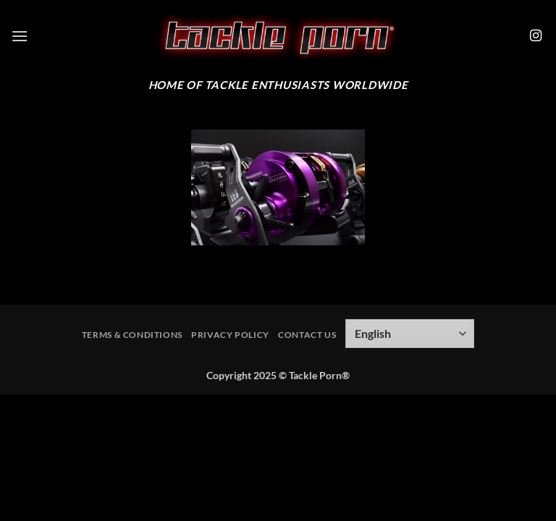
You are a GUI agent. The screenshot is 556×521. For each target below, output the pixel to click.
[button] (19, 36)
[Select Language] (409, 333)
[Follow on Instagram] (536, 36)
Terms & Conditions (132, 334)
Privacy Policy (230, 334)
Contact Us (307, 334)
